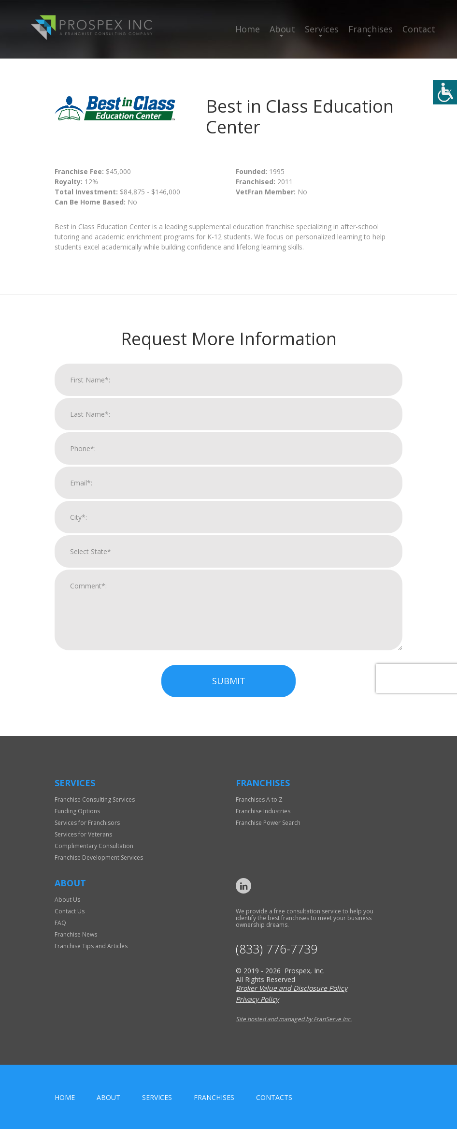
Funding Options (77, 811)
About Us (67, 899)
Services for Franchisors (87, 823)
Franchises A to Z (259, 799)
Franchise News (76, 934)
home (65, 1097)
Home (247, 29)
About (282, 29)
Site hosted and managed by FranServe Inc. (294, 1019)
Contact (418, 29)
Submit (228, 688)
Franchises (370, 29)
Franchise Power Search (268, 823)
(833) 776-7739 (276, 949)
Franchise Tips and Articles (91, 946)
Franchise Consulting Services (95, 799)
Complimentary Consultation (94, 846)
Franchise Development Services (99, 857)
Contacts (274, 1097)
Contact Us (70, 911)
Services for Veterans (83, 834)
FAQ (60, 923)
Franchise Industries (263, 811)
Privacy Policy (257, 999)
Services (322, 29)
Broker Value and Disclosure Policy (291, 988)
